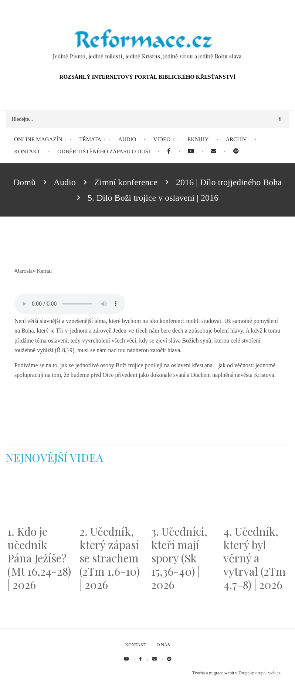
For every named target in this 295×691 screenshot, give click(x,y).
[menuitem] (169, 152)
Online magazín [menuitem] (38, 139)
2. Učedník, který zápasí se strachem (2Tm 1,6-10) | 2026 (109, 558)
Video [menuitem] (161, 139)
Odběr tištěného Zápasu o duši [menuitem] (103, 151)
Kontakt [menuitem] (27, 151)
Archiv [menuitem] (236, 139)
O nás (163, 644)
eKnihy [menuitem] (198, 139)
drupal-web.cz (268, 672)
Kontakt (135, 644)
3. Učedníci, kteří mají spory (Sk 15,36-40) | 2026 (179, 558)
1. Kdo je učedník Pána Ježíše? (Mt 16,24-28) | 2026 (39, 558)
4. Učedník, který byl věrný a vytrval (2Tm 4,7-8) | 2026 (254, 558)
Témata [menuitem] (90, 139)
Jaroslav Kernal (34, 271)
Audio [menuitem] (127, 139)
